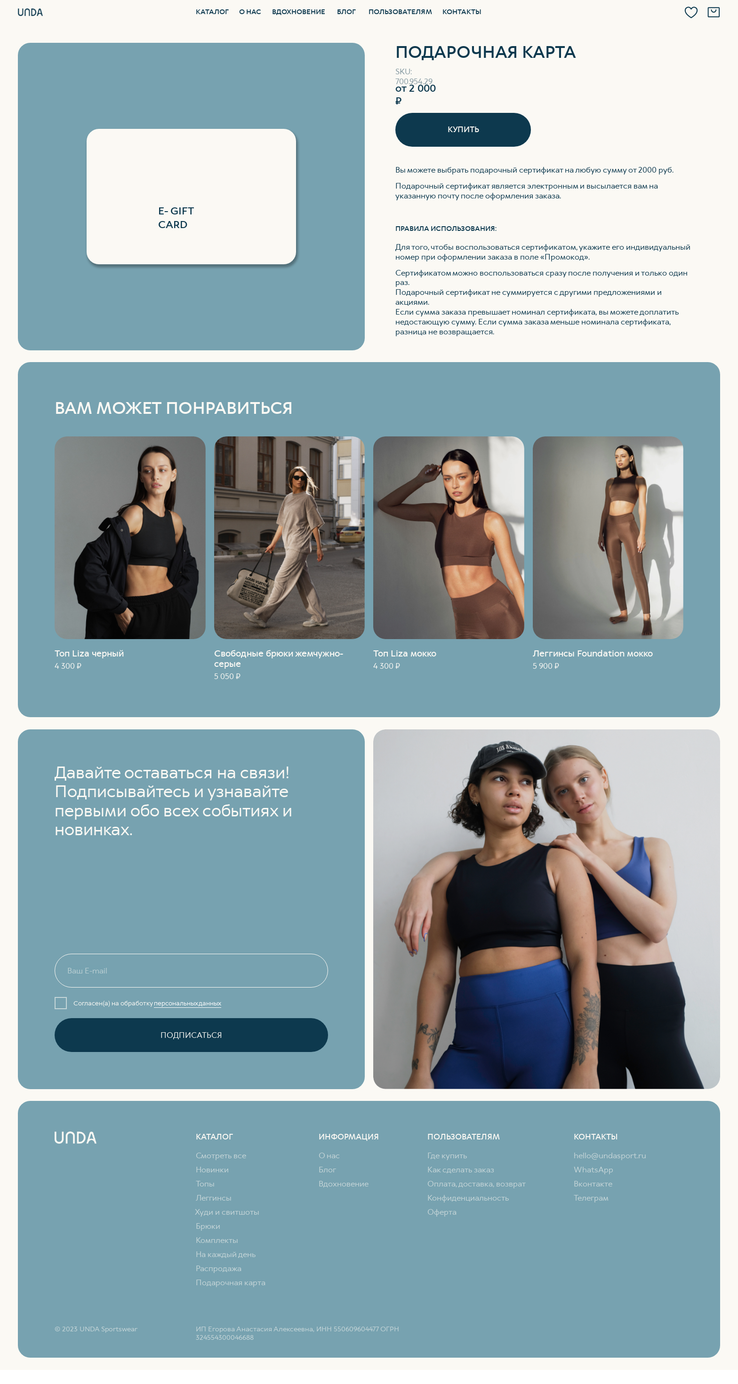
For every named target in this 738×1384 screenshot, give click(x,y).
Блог (346, 11)
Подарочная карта (230, 1282)
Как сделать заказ (460, 1169)
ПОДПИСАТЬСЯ (191, 1035)
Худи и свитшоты (227, 1212)
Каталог (212, 11)
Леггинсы (214, 1198)
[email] (191, 971)
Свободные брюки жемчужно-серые (278, 659)
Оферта (442, 1212)
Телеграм (591, 1198)
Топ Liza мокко (404, 653)
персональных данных (187, 1003)
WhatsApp (593, 1169)
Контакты (461, 11)
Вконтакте (593, 1183)
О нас (250, 11)
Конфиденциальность (468, 1198)
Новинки (212, 1169)
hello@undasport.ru (610, 1155)
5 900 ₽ (546, 666)
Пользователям (400, 11)
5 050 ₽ (227, 676)
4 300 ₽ (68, 666)
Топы (205, 1183)
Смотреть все (221, 1155)
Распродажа (218, 1268)
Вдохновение (298, 11)
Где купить (447, 1155)
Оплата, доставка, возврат (476, 1183)
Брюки (208, 1226)
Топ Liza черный (89, 653)
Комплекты (217, 1240)
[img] (608, 537)
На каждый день (226, 1254)
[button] (463, 130)
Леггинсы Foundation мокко (593, 653)
